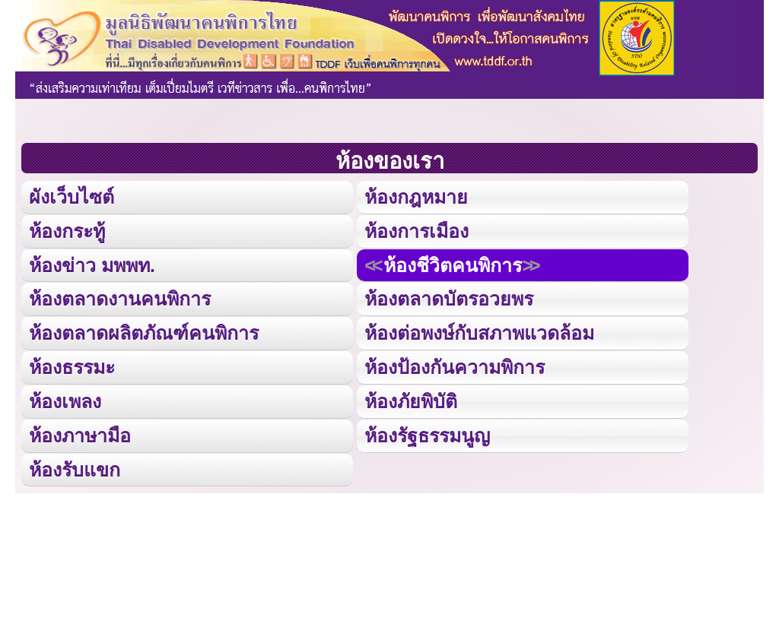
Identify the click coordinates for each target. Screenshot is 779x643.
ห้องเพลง (64, 398)
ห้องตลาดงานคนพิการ (120, 297)
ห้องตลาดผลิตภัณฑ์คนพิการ (144, 331)
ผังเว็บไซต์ (71, 196)
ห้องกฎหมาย (416, 196)
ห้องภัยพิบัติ (410, 398)
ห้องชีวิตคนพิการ (452, 263)
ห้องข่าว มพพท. (92, 263)
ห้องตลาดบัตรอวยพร (448, 297)
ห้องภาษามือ (80, 432)
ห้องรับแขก (74, 465)
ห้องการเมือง (416, 230)
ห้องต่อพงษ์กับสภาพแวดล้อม (479, 331)
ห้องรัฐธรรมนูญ (427, 432)
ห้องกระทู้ (67, 230)
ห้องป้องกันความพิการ (454, 364)
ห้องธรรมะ (72, 364)
